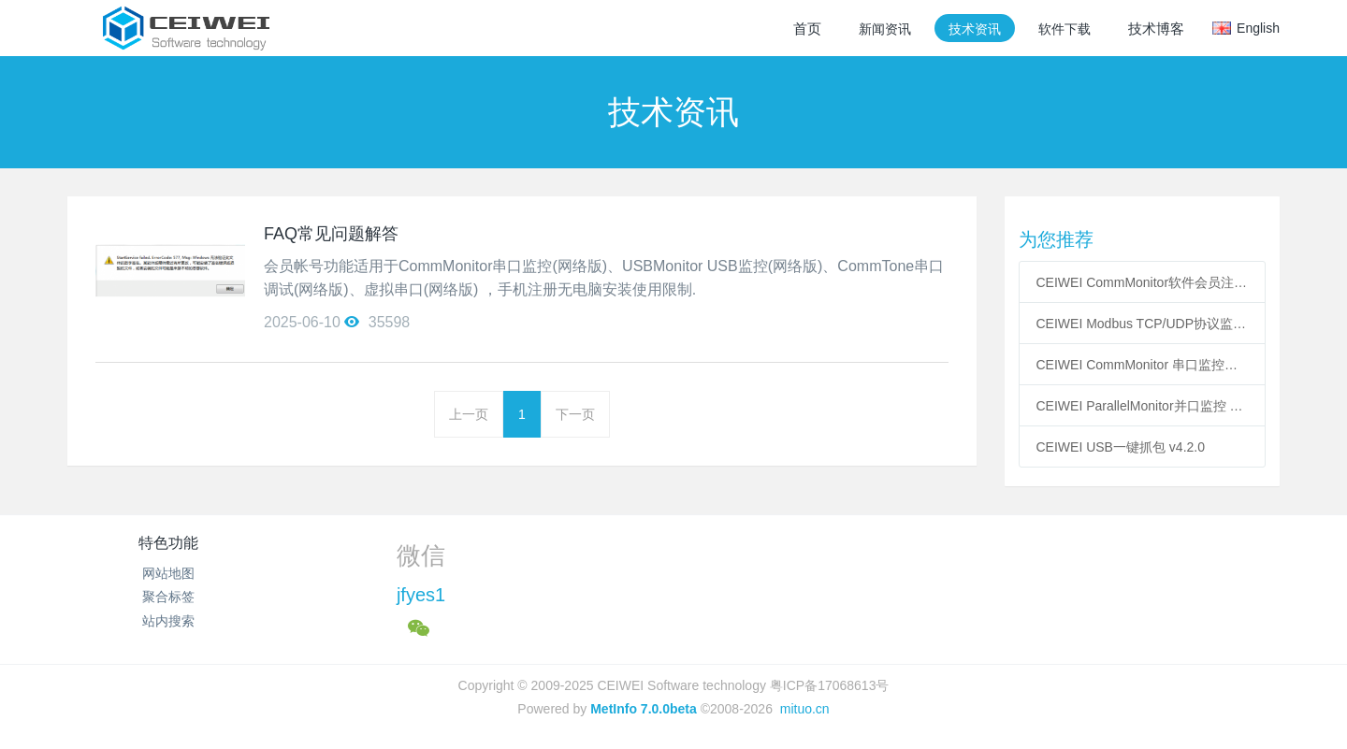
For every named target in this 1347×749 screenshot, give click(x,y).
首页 (807, 28)
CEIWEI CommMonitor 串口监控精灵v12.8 (1142, 364)
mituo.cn (805, 708)
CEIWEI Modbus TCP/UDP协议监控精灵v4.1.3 (1142, 323)
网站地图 (168, 573)
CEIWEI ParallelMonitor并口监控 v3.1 (1142, 405)
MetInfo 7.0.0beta (643, 708)
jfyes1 (421, 594)
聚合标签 (168, 596)
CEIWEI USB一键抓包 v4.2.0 (1120, 446)
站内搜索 (168, 620)
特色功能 (168, 543)
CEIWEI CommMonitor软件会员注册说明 (1142, 282)
